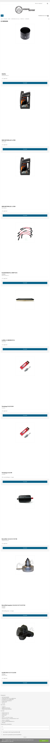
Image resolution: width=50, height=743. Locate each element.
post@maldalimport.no (9, 721)
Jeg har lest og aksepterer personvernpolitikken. (12, 734)
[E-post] (25, 729)
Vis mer (3, 703)
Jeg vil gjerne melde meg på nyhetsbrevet (14, 732)
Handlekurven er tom (43, 15)
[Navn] (25, 726)
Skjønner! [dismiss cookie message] (44, 740)
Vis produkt (25, 149)
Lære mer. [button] (11, 741)
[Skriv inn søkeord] (41, 3)
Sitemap (3, 722)
